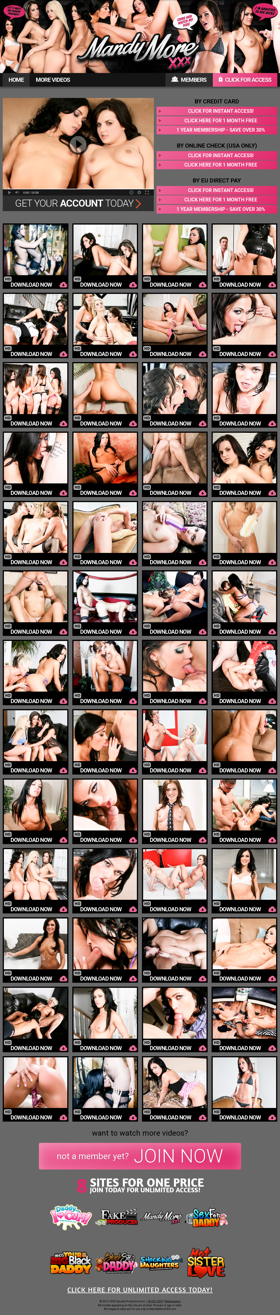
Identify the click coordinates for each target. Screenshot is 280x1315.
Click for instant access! (221, 111)
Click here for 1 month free (220, 120)
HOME (16, 79)
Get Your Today (78, 203)
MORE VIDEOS (53, 79)
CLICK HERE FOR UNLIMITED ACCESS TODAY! (140, 1289)
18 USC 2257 (155, 1301)
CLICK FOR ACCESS (245, 79)
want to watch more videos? (140, 1133)
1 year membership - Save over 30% (221, 130)
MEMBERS (188, 79)
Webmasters (173, 1301)
